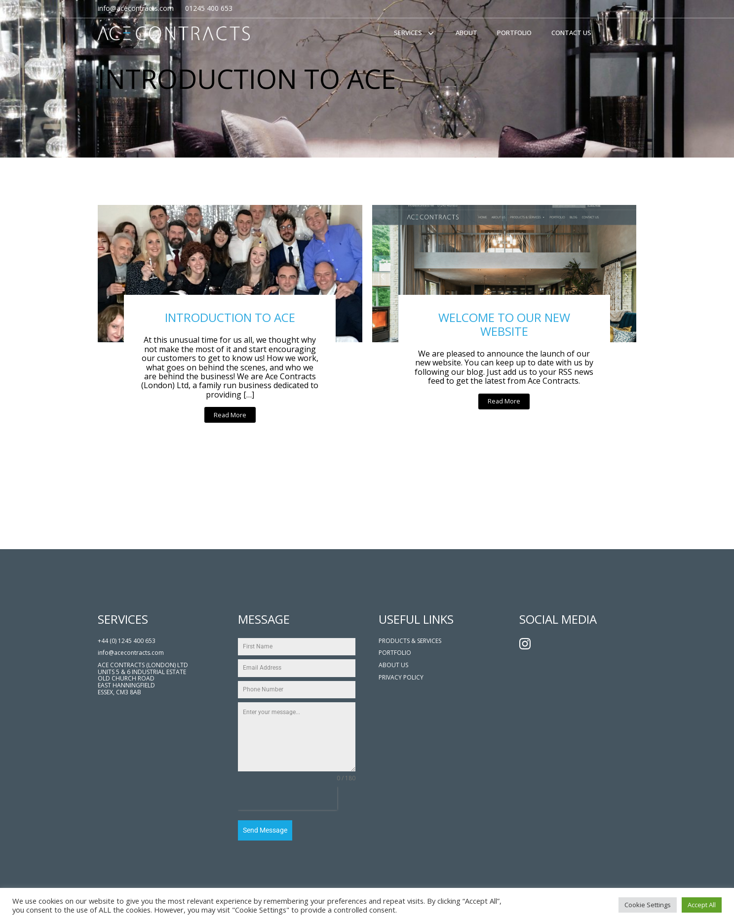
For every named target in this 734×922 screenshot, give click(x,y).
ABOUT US (393, 665)
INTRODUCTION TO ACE (230, 317)
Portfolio (514, 32)
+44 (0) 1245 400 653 (126, 641)
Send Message (265, 830)
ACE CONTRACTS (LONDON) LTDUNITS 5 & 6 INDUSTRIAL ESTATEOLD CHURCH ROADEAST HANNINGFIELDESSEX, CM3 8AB (143, 679)
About (466, 32)
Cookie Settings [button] (647, 904)
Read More (230, 414)
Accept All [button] (702, 904)
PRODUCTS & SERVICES (410, 641)
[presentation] (287, 798)
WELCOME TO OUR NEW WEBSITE (504, 324)
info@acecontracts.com (131, 652)
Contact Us (571, 32)
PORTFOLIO (395, 652)
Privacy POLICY (401, 677)
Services (415, 33)
